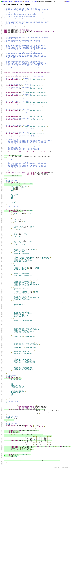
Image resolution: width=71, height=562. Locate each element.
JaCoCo (60, 559)
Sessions (68, 1)
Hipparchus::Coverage (7, 1)
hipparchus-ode (18, 1)
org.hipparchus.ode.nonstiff (31, 1)
